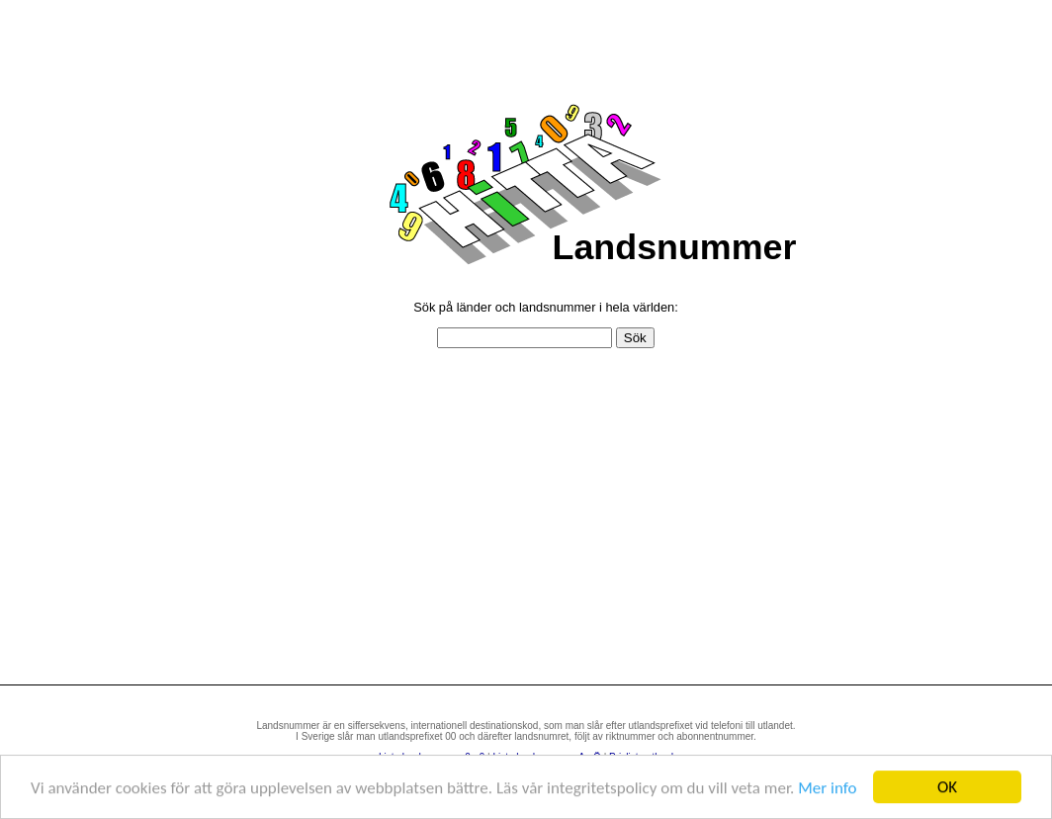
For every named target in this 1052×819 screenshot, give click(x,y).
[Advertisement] (546, 526)
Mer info (827, 787)
